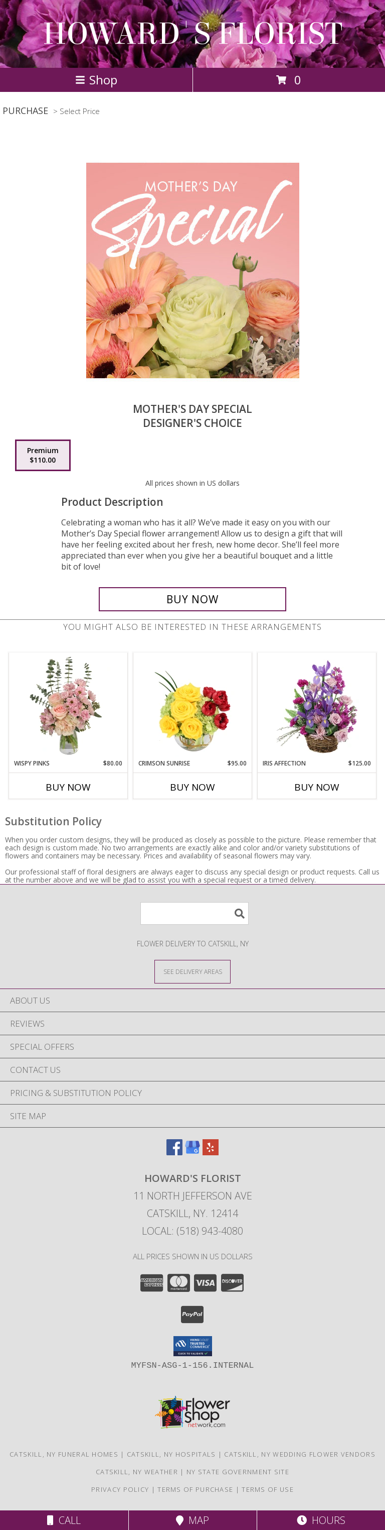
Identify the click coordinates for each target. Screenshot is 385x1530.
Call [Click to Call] (64, 1520)
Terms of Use (268, 1489)
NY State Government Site (237, 1471)
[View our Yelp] (211, 1152)
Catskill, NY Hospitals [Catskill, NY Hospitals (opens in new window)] (171, 1454)
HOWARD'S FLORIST (192, 34)
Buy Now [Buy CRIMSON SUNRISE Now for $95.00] (192, 787)
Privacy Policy (120, 1489)
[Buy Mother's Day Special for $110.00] (192, 599)
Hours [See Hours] (321, 1520)
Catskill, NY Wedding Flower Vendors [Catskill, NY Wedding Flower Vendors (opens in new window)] (299, 1454)
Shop (96, 79)
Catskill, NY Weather (137, 1471)
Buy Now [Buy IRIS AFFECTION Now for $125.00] (316, 787)
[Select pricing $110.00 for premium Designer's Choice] (43, 455)
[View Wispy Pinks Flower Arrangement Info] (68, 705)
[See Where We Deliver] (192, 971)
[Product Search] (194, 913)
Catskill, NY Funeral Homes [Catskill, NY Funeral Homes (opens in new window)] (64, 1454)
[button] (192, 1346)
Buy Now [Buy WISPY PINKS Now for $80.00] (68, 787)
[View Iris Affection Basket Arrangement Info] (317, 705)
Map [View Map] (192, 1520)
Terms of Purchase (195, 1489)
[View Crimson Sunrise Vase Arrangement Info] (193, 705)
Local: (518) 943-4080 (192, 1231)
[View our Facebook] (174, 1152)
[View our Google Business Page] (192, 1152)
